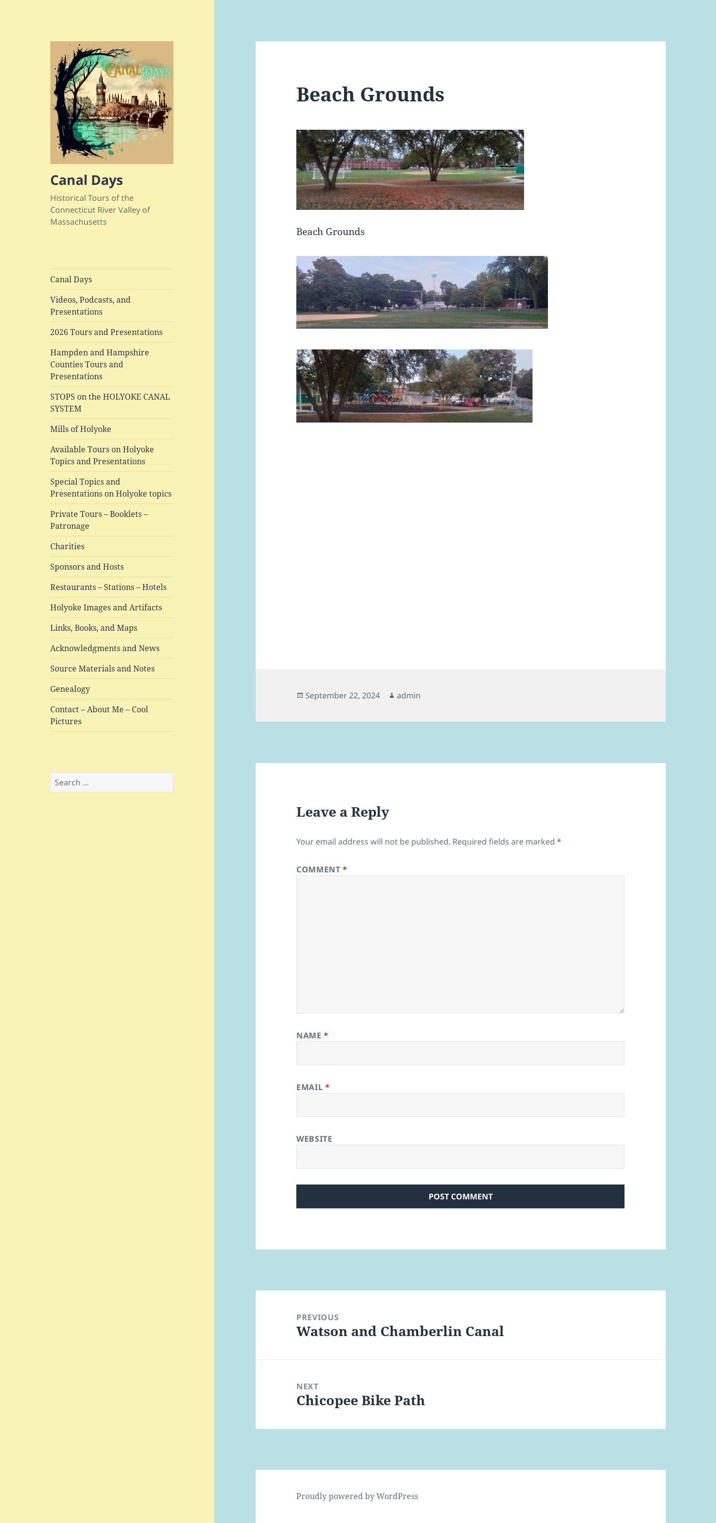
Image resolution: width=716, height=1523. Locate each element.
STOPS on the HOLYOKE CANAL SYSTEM (110, 402)
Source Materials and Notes (102, 668)
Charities (67, 546)
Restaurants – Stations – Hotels (108, 587)
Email (313, 1087)
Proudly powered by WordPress (357, 1496)
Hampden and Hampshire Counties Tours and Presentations (99, 364)
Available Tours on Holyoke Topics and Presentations (102, 455)
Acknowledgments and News (105, 648)
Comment (322, 869)
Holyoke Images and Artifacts (106, 607)
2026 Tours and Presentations (106, 332)
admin (409, 695)
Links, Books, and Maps (93, 627)
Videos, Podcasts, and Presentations (90, 305)
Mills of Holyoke (80, 428)
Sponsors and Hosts (87, 566)
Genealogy (70, 688)
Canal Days (86, 179)
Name (312, 1035)
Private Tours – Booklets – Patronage (99, 519)
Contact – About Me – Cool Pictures (99, 715)
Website (314, 1138)
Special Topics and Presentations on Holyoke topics (111, 487)
